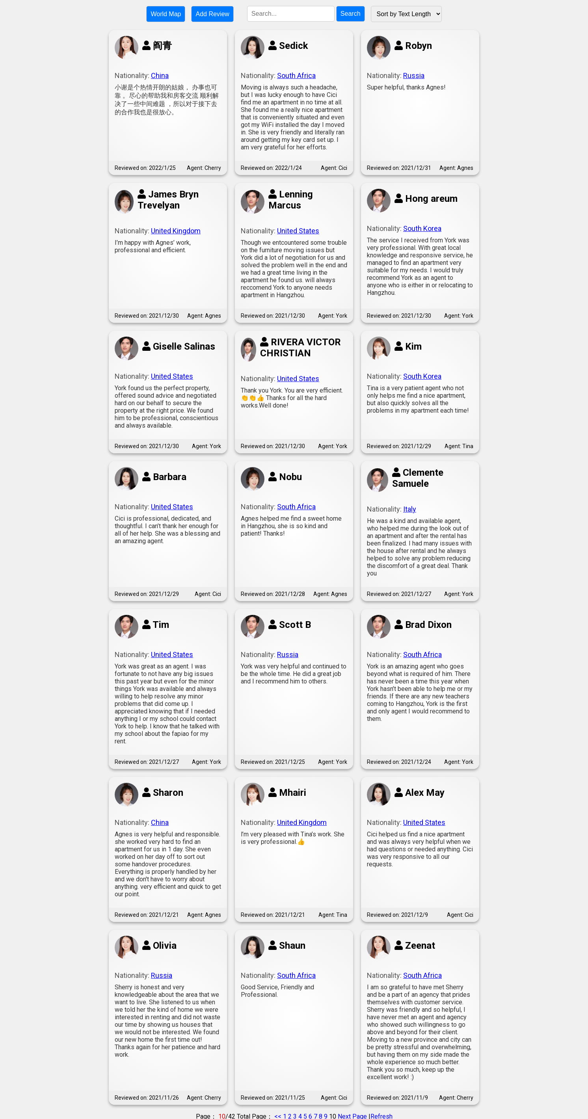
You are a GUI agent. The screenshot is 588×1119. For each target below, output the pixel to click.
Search (351, 13)
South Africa (296, 75)
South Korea (422, 228)
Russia (413, 75)
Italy (409, 509)
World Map (166, 14)
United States (298, 231)
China (160, 75)
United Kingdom (176, 231)
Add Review (212, 14)
